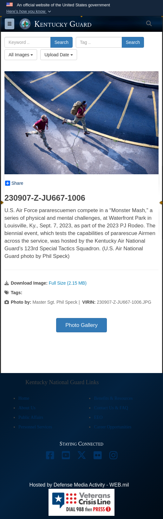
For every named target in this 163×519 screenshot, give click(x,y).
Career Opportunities (112, 427)
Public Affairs (30, 417)
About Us (27, 407)
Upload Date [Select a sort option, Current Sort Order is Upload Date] (58, 54)
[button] (29, 11)
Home (23, 398)
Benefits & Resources (113, 398)
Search (61, 42)
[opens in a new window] (50, 457)
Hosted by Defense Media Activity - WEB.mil (79, 485)
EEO (98, 417)
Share (14, 183)
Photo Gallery (81, 325)
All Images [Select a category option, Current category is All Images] (21, 54)
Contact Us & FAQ (111, 407)
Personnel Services (35, 427)
